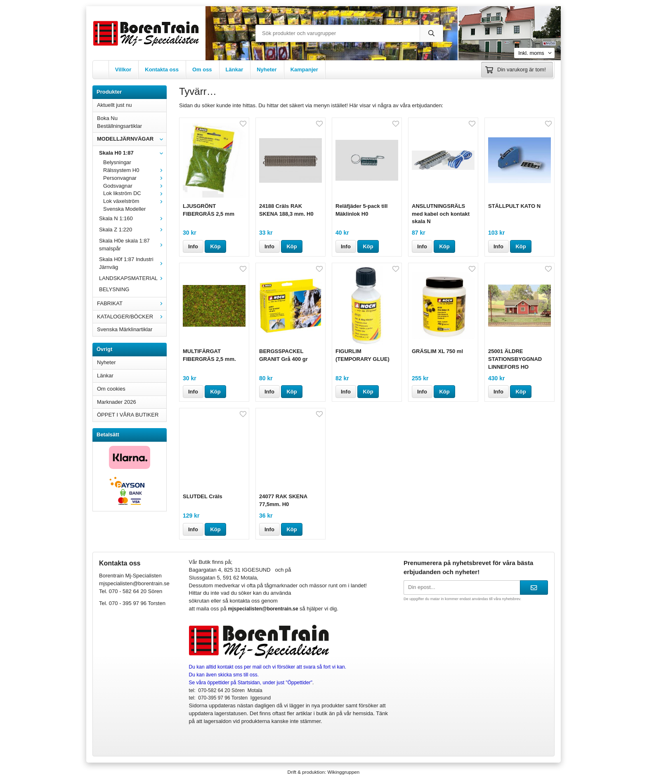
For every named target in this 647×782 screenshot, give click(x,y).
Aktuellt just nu (114, 105)
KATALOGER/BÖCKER (131, 316)
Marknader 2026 (116, 402)
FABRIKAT (131, 303)
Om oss (202, 69)
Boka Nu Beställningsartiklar (119, 122)
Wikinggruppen (343, 772)
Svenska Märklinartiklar (124, 329)
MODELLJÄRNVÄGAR (131, 139)
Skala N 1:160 (132, 218)
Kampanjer (304, 69)
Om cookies (111, 389)
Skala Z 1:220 (132, 229)
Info (193, 246)
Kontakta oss (162, 69)
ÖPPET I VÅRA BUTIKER (127, 415)
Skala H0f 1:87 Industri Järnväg (132, 263)
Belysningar (117, 162)
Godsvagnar (134, 186)
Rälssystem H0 (134, 170)
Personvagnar (134, 178)
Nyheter (266, 69)
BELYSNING (114, 289)
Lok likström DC (134, 193)
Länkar (234, 69)
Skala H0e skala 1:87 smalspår (132, 245)
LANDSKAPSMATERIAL (132, 278)
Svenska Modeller (124, 209)
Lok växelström (134, 201)
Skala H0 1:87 (132, 153)
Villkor (123, 69)
